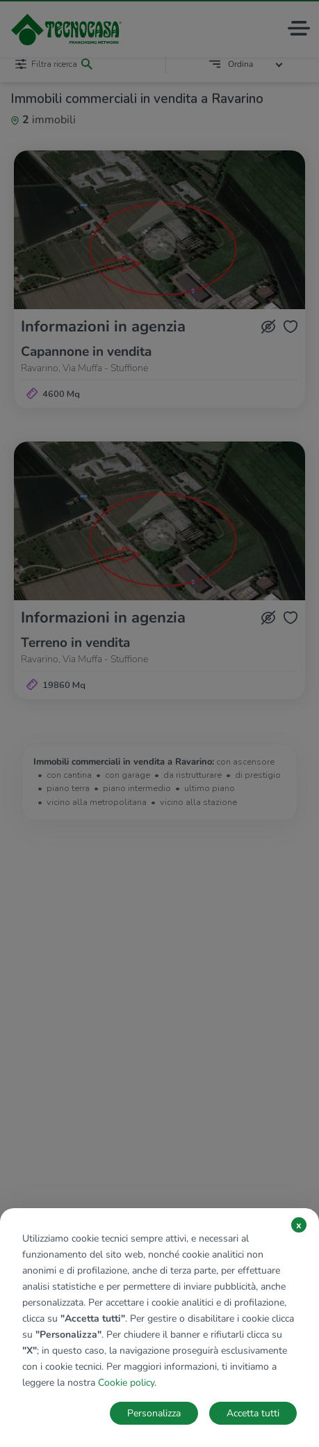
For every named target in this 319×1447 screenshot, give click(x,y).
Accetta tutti (253, 1413)
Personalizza (154, 1413)
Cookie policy (126, 1382)
